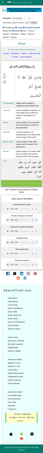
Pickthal (34, 28)
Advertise (11, 406)
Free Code (12, 402)
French (30, 31)
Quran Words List (14, 315)
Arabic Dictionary (14, 380)
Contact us (12, 409)
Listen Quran (13, 301)
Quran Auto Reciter (15, 392)
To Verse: (21, 23)
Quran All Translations (16, 322)
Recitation (15, 53)
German (31, 34)
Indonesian (15, 34)
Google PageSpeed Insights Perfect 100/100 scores (21, 417)
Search (6, 53)
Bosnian (14, 37)
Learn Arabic (13, 370)
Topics (24, 53)
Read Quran (12, 298)
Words (15, 57)
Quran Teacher (26, 57)
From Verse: (7, 23)
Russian (6, 37)
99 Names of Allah (15, 359)
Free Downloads (14, 399)
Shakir (27, 28)
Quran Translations (15, 308)
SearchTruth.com (20, 2)
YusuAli (19, 28)
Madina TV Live (14, 366)
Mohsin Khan (7, 31)
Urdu (24, 31)
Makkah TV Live (14, 363)
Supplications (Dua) (15, 377)
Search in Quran (14, 329)
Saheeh (17, 31)
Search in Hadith (14, 351)
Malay (23, 34)
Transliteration (10, 28)
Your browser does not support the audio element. (22, 209)
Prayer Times (13, 337)
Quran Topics (13, 318)
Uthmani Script (34, 53)
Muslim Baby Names (16, 373)
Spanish (6, 34)
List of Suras (12, 305)
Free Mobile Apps (14, 395)
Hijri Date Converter (15, 344)
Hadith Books (13, 347)
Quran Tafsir (12, 312)
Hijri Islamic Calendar (16, 341)
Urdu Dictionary (14, 383)
